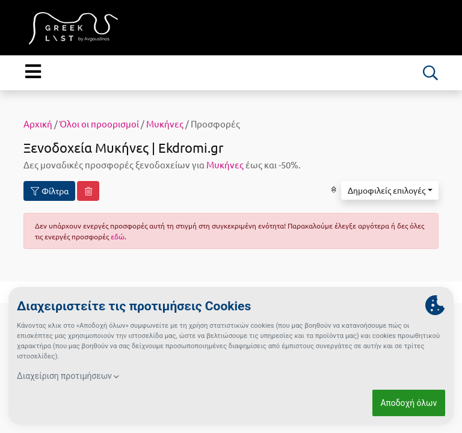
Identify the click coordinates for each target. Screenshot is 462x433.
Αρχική (37, 123)
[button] (390, 190)
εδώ (118, 236)
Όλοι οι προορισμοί (99, 123)
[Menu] (32, 71)
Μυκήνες (164, 123)
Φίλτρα (50, 191)
